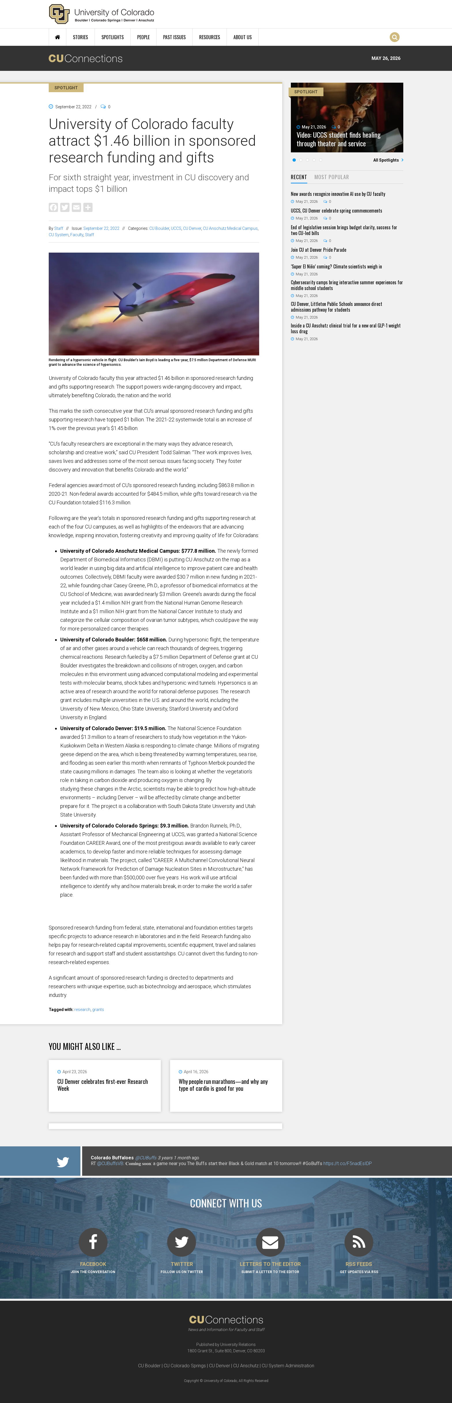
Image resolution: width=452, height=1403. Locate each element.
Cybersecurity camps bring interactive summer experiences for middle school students (347, 285)
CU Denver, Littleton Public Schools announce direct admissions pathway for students (336, 306)
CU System (59, 234)
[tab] (299, 177)
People (143, 37)
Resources (209, 37)
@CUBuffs (145, 1157)
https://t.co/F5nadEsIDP (347, 1163)
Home (57, 37)
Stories (80, 37)
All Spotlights (386, 160)
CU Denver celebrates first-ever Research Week (102, 1085)
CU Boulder (159, 228)
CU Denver (192, 228)
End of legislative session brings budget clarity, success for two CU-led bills (344, 230)
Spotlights (112, 37)
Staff (58, 228)
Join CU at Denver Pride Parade (318, 249)
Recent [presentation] (299, 177)
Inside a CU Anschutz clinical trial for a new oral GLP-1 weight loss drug (346, 328)
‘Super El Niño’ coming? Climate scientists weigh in (336, 266)
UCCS (176, 228)
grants (98, 1009)
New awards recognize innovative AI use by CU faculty (338, 193)
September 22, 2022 (101, 228)
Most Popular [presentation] (331, 177)
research (82, 1009)
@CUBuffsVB (110, 1163)
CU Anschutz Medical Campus (230, 228)
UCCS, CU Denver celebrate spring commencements (336, 210)
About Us (242, 37)
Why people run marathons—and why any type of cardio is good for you (223, 1085)
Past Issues (174, 37)
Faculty (76, 234)
